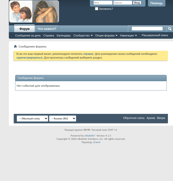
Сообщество (81, 35)
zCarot (97, 142)
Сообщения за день (28, 35)
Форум (24, 29)
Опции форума (104, 35)
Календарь (64, 35)
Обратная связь (134, 118)
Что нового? (47, 29)
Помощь (157, 3)
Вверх (161, 118)
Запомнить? (104, 9)
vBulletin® (90, 135)
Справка (48, 35)
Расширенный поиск (155, 35)
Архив (151, 118)
